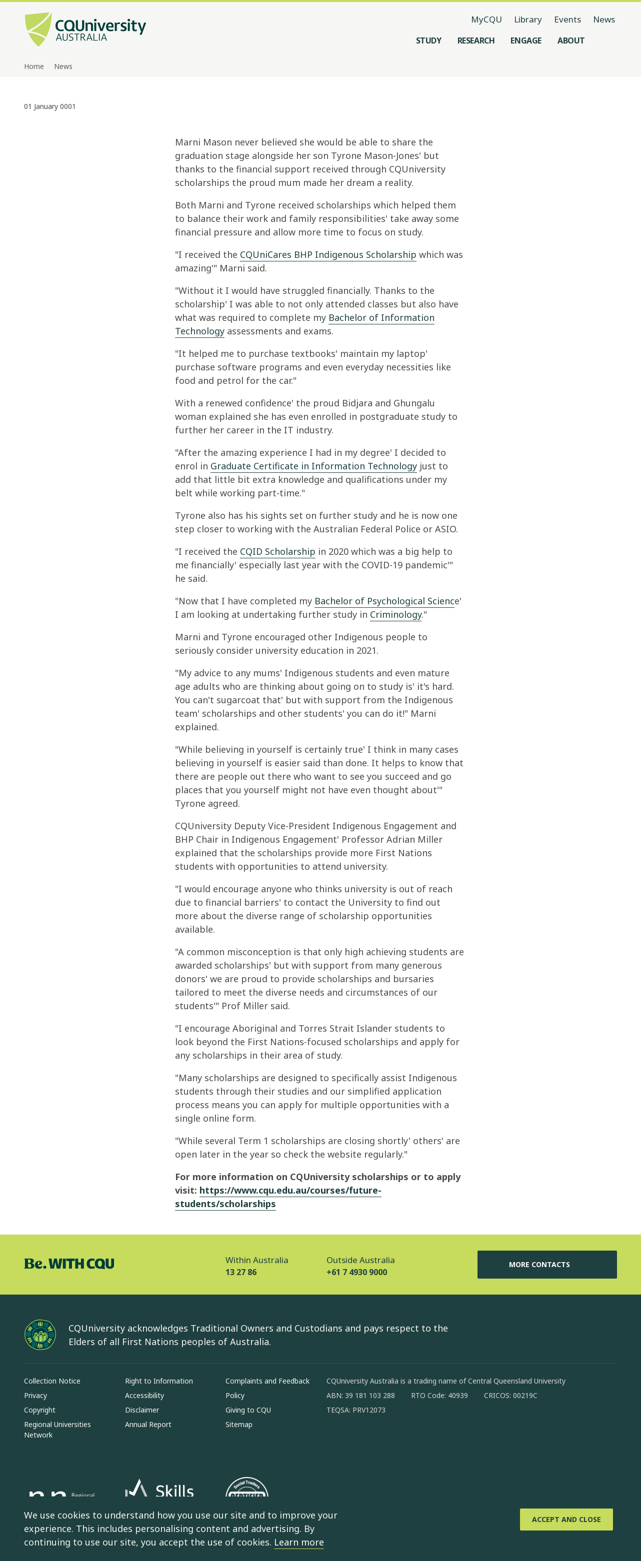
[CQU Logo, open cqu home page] (85, 30)
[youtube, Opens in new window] (441, 1442)
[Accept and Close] (566, 1520)
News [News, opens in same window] (604, 19)
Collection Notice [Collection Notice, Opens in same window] (52, 1381)
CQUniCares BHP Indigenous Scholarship (328, 254)
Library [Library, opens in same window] (528, 19)
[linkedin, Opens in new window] (389, 1442)
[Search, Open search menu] (607, 40)
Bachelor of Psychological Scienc (384, 601)
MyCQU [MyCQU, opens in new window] (486, 19)
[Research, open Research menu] (476, 40)
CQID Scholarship (278, 551)
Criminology (396, 614)
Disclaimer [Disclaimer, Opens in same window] (142, 1410)
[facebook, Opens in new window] (337, 1442)
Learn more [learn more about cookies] (299, 1542)
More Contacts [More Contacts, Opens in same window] (547, 1265)
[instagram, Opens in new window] (363, 1442)
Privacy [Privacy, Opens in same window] (35, 1395)
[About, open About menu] (571, 40)
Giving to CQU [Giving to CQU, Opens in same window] (248, 1410)
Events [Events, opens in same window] (567, 19)
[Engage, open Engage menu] (526, 40)
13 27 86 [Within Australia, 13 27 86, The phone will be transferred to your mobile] (241, 1272)
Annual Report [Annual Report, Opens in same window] (148, 1424)
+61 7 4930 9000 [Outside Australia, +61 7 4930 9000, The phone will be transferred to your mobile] (356, 1272)
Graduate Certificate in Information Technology (313, 466)
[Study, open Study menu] (429, 40)
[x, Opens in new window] (415, 1442)
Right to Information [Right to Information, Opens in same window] (159, 1381)
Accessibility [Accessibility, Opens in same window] (144, 1395)
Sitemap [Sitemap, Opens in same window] (239, 1424)
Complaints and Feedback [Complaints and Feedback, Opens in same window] (268, 1381)
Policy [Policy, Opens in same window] (235, 1395)
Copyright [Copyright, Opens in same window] (40, 1410)
